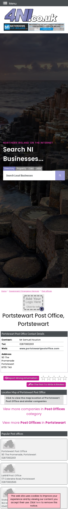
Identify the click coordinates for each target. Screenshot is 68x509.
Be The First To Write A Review (47, 384)
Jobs (38, 168)
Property (21, 168)
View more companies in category (34, 411)
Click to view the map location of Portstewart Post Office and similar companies (33, 399)
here (38, 502)
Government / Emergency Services (24, 291)
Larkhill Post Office (11, 475)
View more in (34, 422)
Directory (9, 168)
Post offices (47, 291)
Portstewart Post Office (14, 451)
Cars (31, 168)
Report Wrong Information (22, 378)
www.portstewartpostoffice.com (39, 348)
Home (4, 291)
